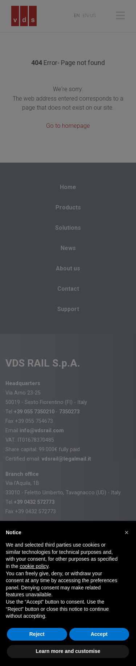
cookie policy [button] (34, 566)
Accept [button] (99, 634)
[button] (126, 532)
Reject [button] (37, 634)
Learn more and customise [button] (68, 651)
